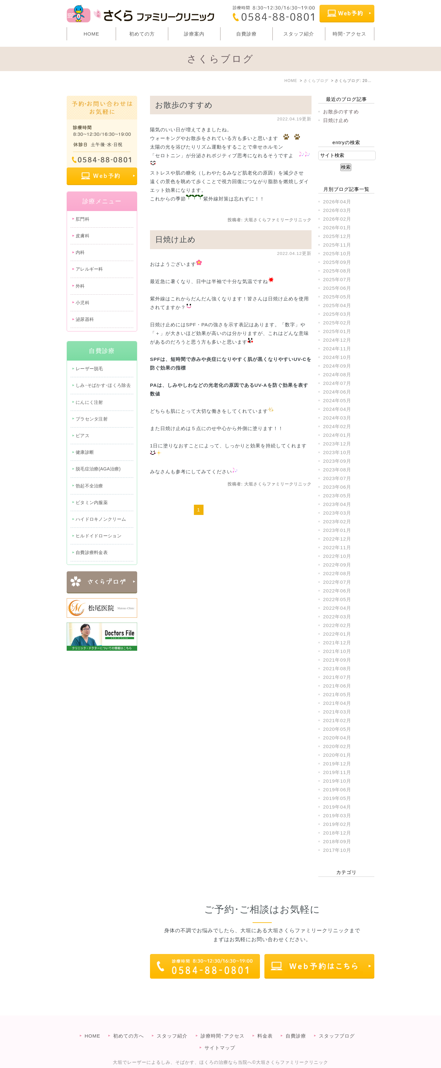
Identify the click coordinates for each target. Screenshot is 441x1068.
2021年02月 (337, 720)
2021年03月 (337, 711)
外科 (80, 286)
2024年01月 (337, 435)
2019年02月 (337, 824)
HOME (91, 34)
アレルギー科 (89, 269)
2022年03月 (337, 616)
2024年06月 (337, 392)
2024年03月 (337, 417)
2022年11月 (337, 547)
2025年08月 (337, 270)
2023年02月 (337, 521)
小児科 (82, 302)
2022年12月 (337, 539)
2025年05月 (337, 296)
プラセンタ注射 (92, 418)
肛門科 (82, 219)
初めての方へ (128, 1023)
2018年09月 (337, 841)
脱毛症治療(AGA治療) (98, 468)
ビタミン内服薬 (92, 502)
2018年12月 (337, 833)
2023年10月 (337, 452)
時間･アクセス (349, 34)
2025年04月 (337, 305)
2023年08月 (337, 469)
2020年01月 (337, 755)
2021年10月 (337, 651)
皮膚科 (82, 235)
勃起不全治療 (89, 485)
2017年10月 (337, 850)
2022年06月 (337, 590)
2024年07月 (337, 383)
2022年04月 (337, 608)
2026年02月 (337, 219)
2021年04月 (337, 703)
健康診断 (85, 452)
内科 (80, 252)
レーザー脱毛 (89, 368)
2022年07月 (337, 582)
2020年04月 (337, 737)
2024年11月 (337, 348)
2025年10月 (337, 253)
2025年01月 (337, 331)
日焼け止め (175, 239)
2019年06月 (337, 789)
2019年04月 (337, 807)
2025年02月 (337, 322)
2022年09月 (337, 564)
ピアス (82, 435)
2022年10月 (337, 556)
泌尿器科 (85, 319)
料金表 (265, 1023)
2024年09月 (337, 366)
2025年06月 (337, 288)
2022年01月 (337, 634)
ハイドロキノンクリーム (101, 519)
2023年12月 (337, 443)
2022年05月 (337, 599)
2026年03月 (337, 210)
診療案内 (194, 34)
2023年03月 (337, 513)
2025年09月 (337, 262)
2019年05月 (337, 798)
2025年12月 (337, 236)
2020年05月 (337, 729)
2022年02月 (337, 625)
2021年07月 (337, 677)
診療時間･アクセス (223, 1023)
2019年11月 (337, 772)
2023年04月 (337, 504)
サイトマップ (219, 1035)
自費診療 (246, 34)
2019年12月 (337, 763)
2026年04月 (337, 201)
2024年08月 (337, 374)
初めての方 (142, 34)
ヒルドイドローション (98, 535)
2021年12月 (337, 642)
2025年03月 (337, 314)
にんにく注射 (89, 402)
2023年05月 (337, 495)
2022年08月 (337, 573)
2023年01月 (337, 530)
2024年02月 (337, 426)
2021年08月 (337, 668)
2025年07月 (337, 279)
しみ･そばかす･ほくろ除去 (103, 385)
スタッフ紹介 (298, 34)
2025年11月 (337, 245)
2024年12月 (337, 340)
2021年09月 (337, 660)
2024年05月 (337, 400)
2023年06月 (337, 487)
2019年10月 (337, 781)
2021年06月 (337, 686)
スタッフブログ (337, 1023)
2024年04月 (337, 409)
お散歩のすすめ (184, 105)
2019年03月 (337, 815)
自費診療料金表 (92, 552)
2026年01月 (337, 227)
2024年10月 (337, 357)
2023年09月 (337, 461)
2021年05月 (337, 694)
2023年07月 (337, 478)
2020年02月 (337, 746)
